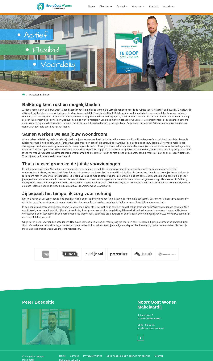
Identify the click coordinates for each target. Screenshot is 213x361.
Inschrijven (168, 6)
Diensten (106, 6)
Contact (153, 6)
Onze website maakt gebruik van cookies (128, 356)
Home (91, 6)
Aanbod (122, 6)
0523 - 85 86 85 (146, 325)
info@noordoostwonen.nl (151, 328)
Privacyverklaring (92, 356)
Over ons (138, 6)
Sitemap (158, 356)
